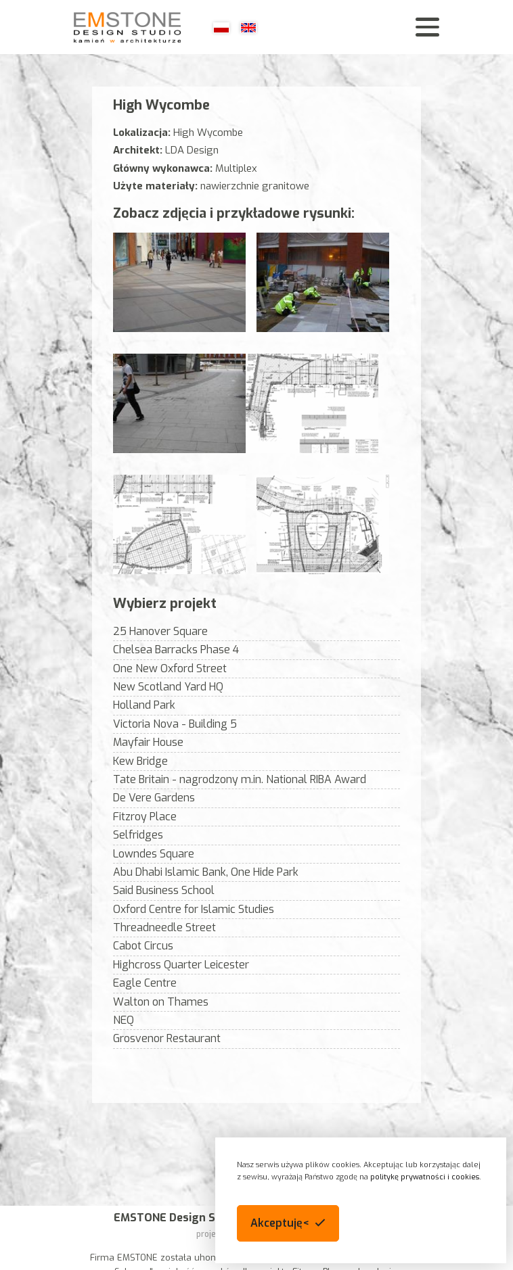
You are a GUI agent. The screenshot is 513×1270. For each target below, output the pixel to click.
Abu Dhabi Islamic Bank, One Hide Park (205, 872)
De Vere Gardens (154, 798)
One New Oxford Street (170, 668)
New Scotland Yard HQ (168, 687)
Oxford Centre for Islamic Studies (193, 909)
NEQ (123, 1020)
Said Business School (164, 890)
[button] (288, 1223)
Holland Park (144, 705)
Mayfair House (148, 742)
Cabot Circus (143, 946)
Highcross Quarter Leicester (181, 965)
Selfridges (138, 835)
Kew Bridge (140, 761)
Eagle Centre (145, 983)
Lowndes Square (153, 854)
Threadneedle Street (164, 927)
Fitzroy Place (145, 816)
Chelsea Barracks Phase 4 (176, 649)
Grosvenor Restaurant (167, 1038)
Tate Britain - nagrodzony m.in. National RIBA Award (239, 779)
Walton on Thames (160, 1002)
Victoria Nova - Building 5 (175, 724)
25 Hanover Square (160, 631)
